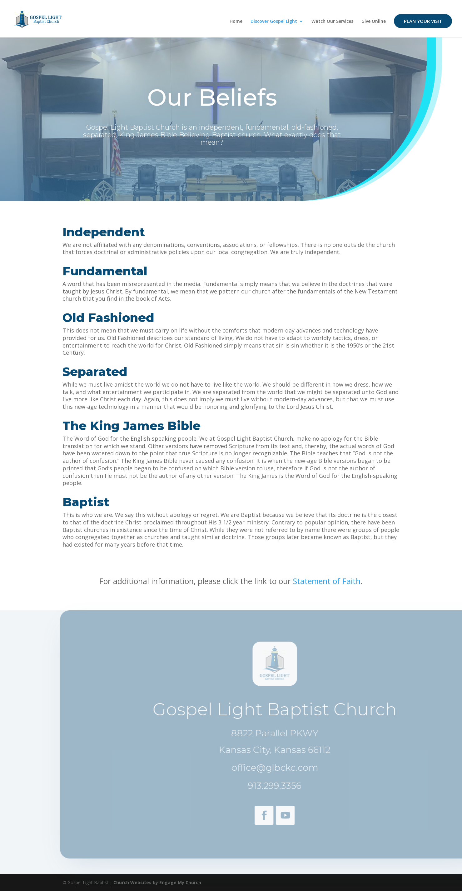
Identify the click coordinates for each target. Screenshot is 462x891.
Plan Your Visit (423, 21)
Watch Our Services (332, 21)
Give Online (373, 21)
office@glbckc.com (287, 767)
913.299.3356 (287, 785)
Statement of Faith (326, 581)
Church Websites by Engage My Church (157, 882)
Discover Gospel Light (274, 21)
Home (236, 21)
